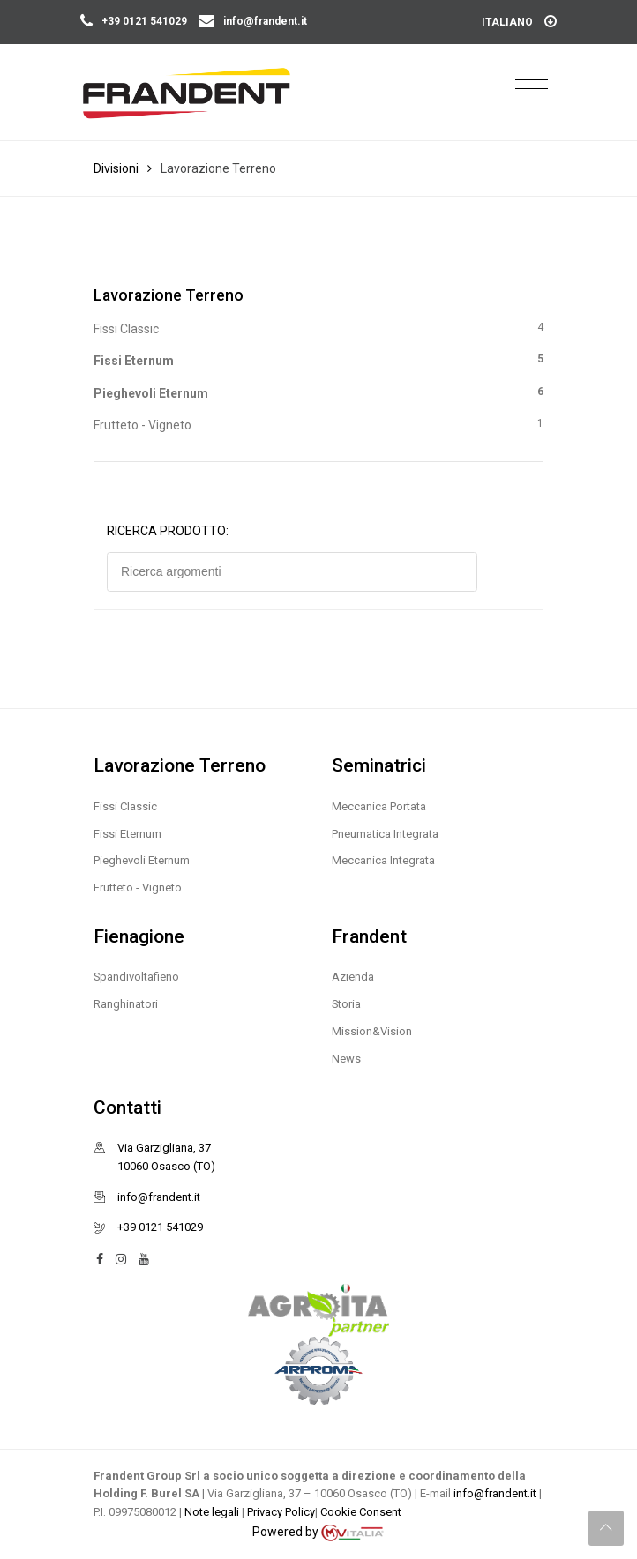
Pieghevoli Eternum (318, 392)
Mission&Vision (372, 1031)
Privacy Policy (281, 1511)
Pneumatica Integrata (385, 833)
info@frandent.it (253, 21)
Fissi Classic (318, 327)
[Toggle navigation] (531, 80)
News (346, 1058)
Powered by (318, 1532)
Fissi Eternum (318, 359)
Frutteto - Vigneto (318, 423)
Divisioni (116, 168)
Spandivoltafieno (136, 976)
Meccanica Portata (379, 806)
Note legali (213, 1511)
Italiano (519, 22)
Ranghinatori (126, 1004)
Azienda (353, 976)
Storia (346, 1004)
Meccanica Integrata (383, 860)
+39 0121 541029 (135, 21)
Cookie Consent (360, 1511)
